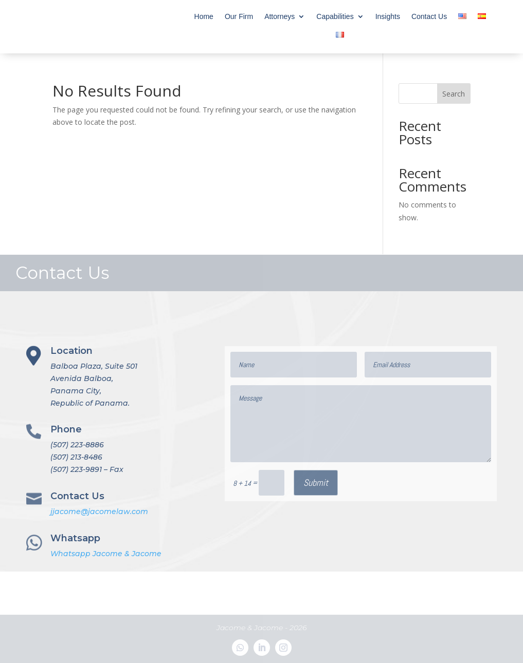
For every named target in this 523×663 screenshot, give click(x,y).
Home (203, 16)
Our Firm (239, 16)
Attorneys (279, 16)
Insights (387, 16)
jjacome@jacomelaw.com (99, 511)
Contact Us (429, 16)
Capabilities (334, 16)
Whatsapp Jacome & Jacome (105, 553)
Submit (315, 482)
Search (453, 94)
